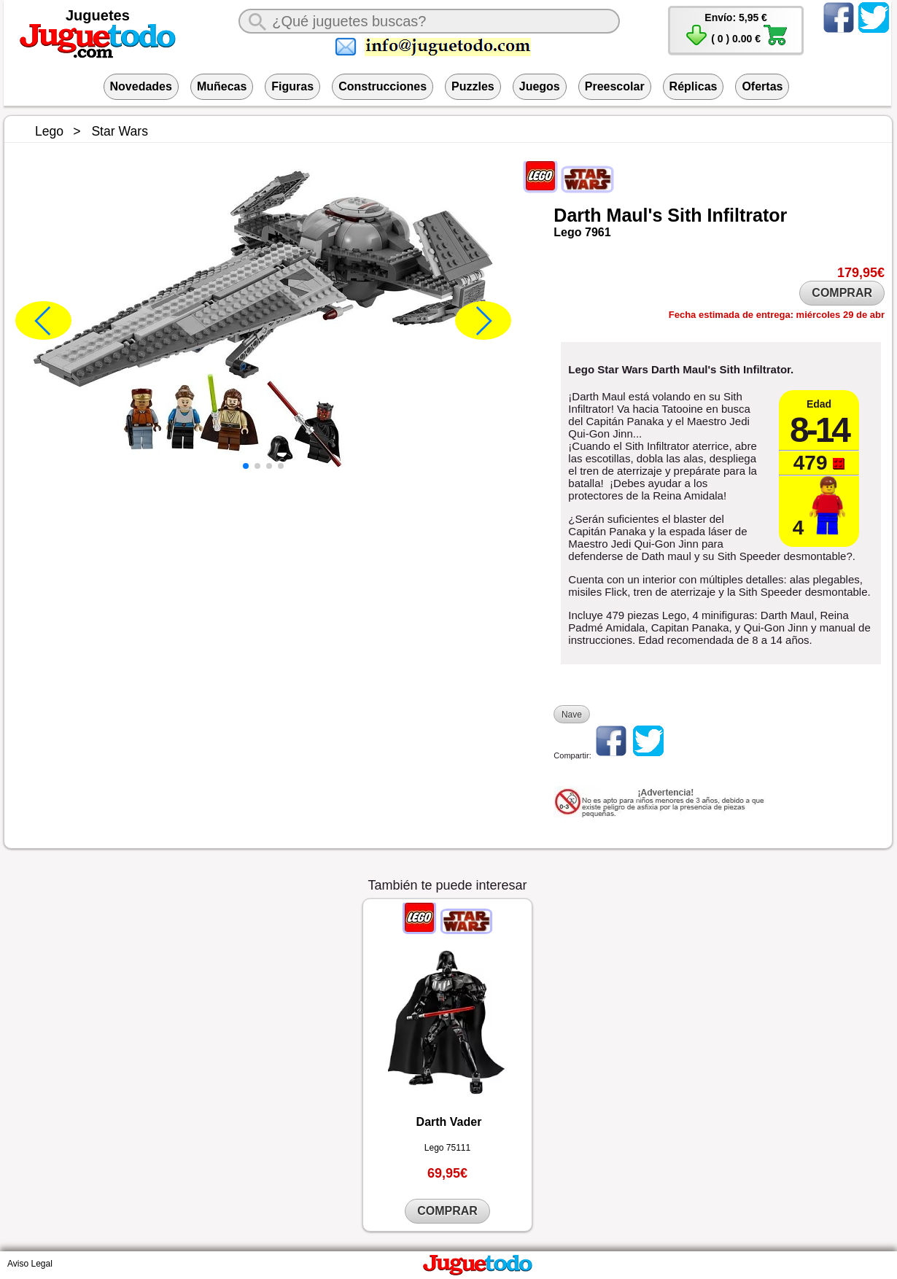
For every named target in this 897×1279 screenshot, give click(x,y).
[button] (246, 466)
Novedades (141, 86)
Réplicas (693, 86)
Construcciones (382, 86)
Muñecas (221, 86)
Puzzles (472, 86)
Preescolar (615, 86)
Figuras (292, 86)
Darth (577, 215)
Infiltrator (747, 215)
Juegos (539, 86)
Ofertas (762, 86)
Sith (684, 215)
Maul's (635, 215)
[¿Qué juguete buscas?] (429, 21)
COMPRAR (842, 293)
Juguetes (98, 15)
